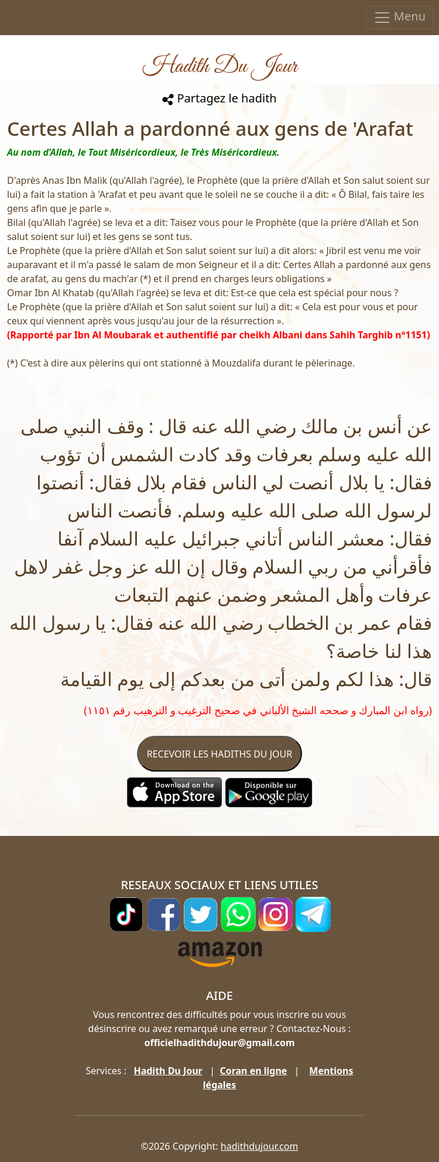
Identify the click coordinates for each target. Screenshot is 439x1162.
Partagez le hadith (219, 98)
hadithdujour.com (260, 1146)
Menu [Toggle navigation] (399, 17)
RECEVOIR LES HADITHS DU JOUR (219, 754)
